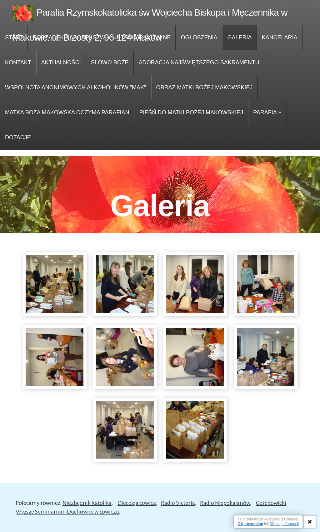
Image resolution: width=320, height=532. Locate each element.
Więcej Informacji (284, 524)
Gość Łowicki (271, 503)
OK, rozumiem (250, 524)
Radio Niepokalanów (225, 503)
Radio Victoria (178, 503)
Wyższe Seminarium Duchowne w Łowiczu (67, 512)
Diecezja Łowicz (137, 503)
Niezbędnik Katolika (87, 503)
